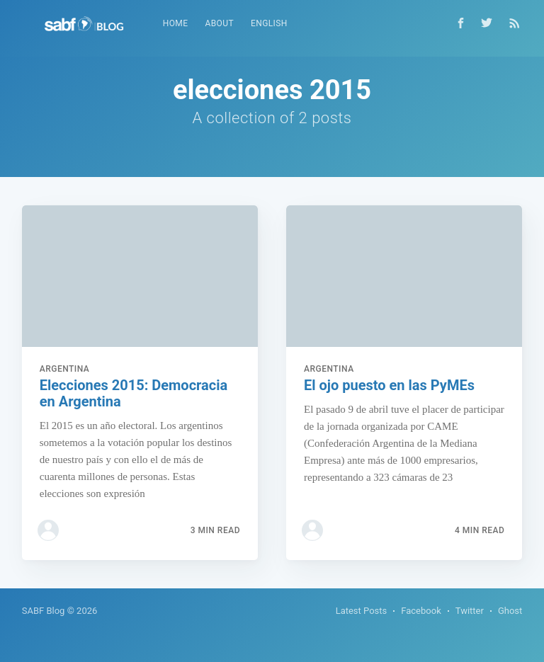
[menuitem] (175, 24)
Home (175, 23)
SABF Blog (43, 610)
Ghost (510, 610)
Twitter (469, 610)
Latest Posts (361, 610)
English (269, 23)
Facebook (421, 610)
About (219, 23)
